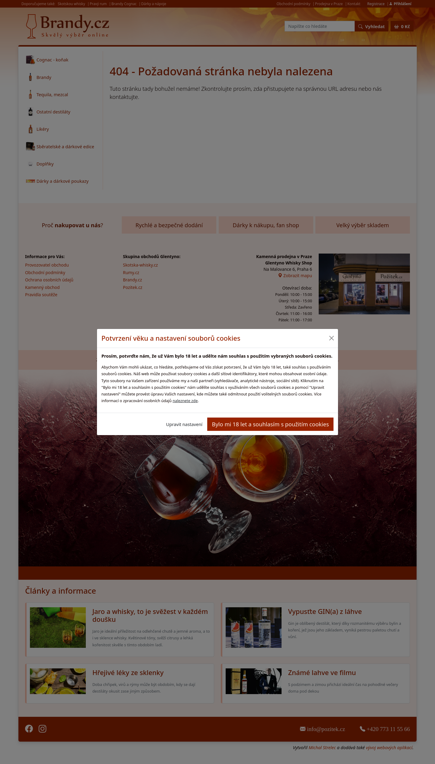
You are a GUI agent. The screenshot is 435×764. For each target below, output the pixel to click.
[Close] (331, 338)
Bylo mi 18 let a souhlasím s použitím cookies (270, 424)
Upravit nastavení (184, 424)
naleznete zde (185, 400)
